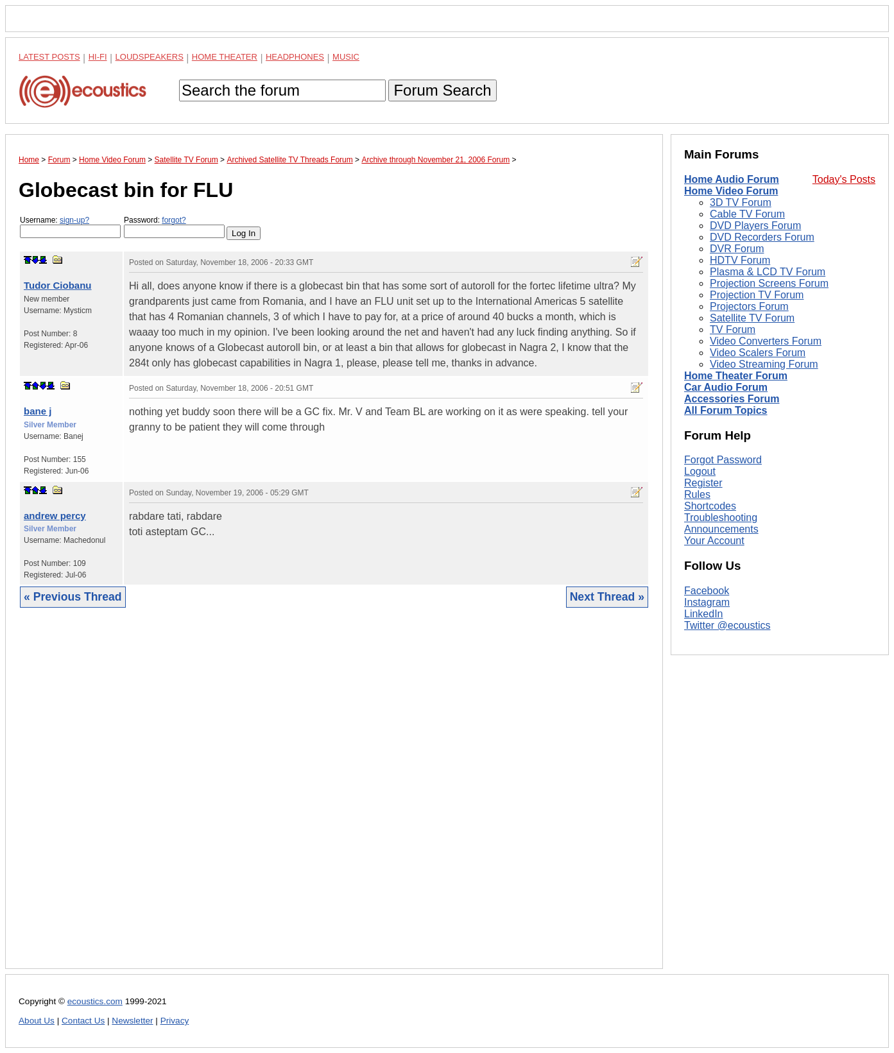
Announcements (721, 529)
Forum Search (442, 90)
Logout (700, 471)
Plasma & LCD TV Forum (767, 271)
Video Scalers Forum (757, 352)
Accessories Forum (732, 398)
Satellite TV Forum (752, 317)
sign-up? (74, 220)
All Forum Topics (725, 410)
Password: (174, 227)
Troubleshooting (720, 517)
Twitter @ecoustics (727, 625)
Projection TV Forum (757, 294)
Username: (70, 227)
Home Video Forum (731, 190)
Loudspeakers (150, 57)
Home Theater (224, 57)
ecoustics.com (95, 1001)
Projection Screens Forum (769, 283)
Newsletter (132, 1020)
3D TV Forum (740, 202)
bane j (37, 411)
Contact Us (83, 1020)
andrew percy (55, 515)
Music (345, 57)
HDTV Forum (740, 260)
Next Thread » (607, 596)
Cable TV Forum (747, 214)
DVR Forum (737, 248)
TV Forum (732, 329)
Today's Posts (843, 179)
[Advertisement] (334, 797)
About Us (37, 1020)
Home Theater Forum (735, 375)
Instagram (707, 602)
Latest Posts (49, 57)
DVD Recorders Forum (762, 237)
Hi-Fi (98, 57)
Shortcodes (710, 506)
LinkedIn (703, 613)
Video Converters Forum (765, 341)
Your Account (714, 540)
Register (703, 482)
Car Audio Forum (726, 387)
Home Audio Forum (731, 179)
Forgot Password (723, 459)
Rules (697, 494)
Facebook (706, 590)
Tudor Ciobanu (58, 285)
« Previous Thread (73, 596)
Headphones (295, 57)
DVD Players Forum (755, 225)
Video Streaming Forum (764, 364)
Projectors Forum (749, 306)
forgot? (173, 220)
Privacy (174, 1020)
